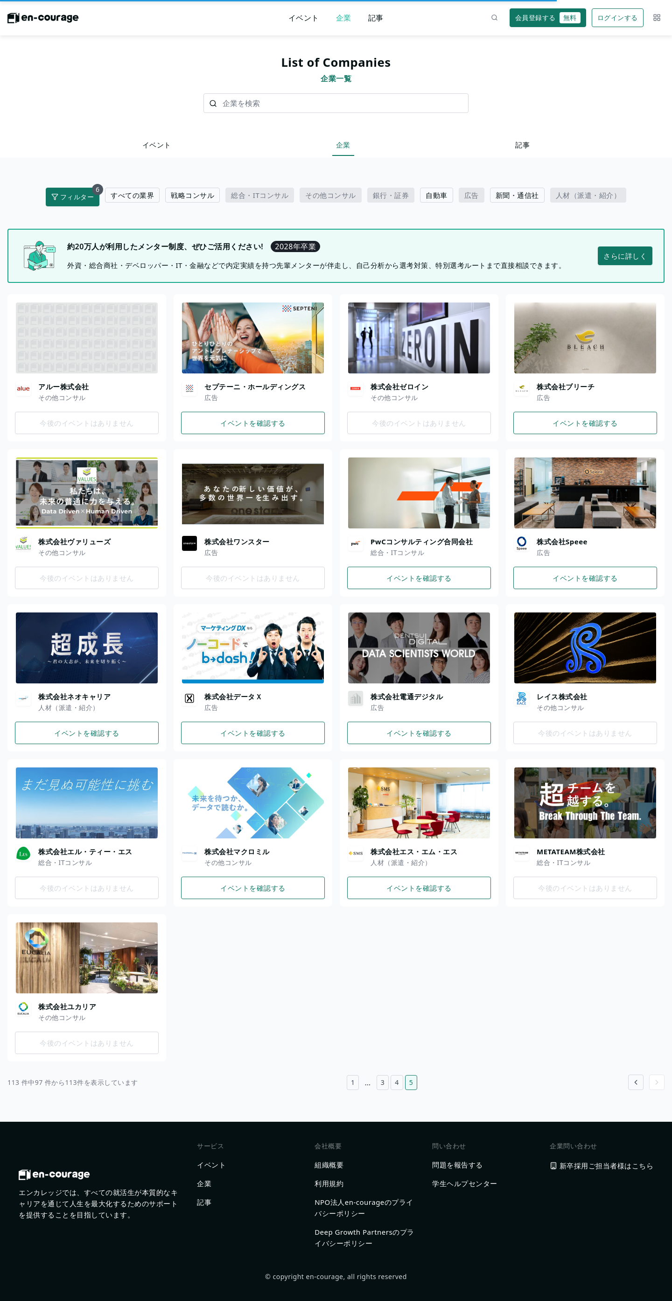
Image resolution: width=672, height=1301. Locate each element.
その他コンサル (330, 195)
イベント (303, 18)
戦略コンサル (192, 195)
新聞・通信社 (517, 195)
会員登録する (548, 17)
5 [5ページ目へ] (411, 1082)
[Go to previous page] (636, 1082)
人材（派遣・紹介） (588, 195)
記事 (376, 18)
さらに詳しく (625, 255)
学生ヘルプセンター (464, 1183)
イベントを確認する (253, 423)
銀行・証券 (391, 195)
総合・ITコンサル (259, 195)
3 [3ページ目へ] (383, 1082)
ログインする (617, 17)
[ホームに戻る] (43, 20)
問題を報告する (457, 1164)
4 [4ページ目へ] (397, 1082)
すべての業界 (132, 195)
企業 (343, 18)
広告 (471, 195)
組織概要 (329, 1164)
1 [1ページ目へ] (353, 1082)
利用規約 (329, 1183)
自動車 (437, 195)
